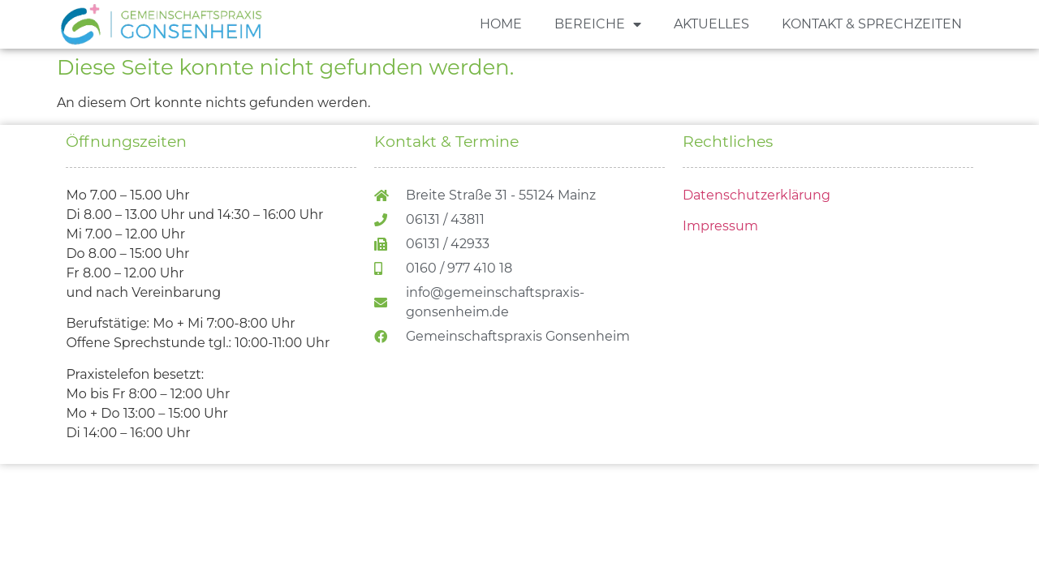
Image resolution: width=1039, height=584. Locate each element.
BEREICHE (597, 24)
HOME (501, 24)
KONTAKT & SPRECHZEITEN (872, 24)
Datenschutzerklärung (756, 195)
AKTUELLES (711, 24)
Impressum (720, 226)
